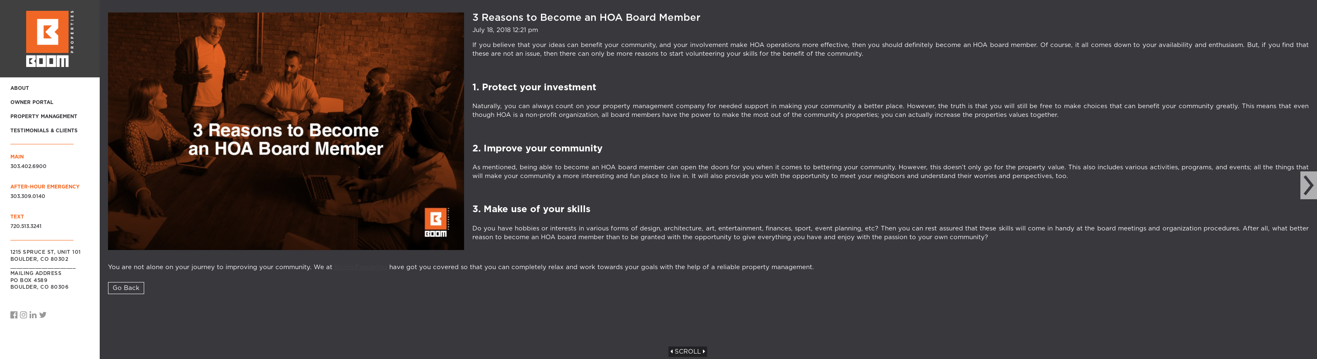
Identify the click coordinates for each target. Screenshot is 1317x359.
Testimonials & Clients (44, 130)
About (19, 88)
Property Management (43, 116)
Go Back (126, 288)
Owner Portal (31, 102)
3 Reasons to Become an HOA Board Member (586, 18)
